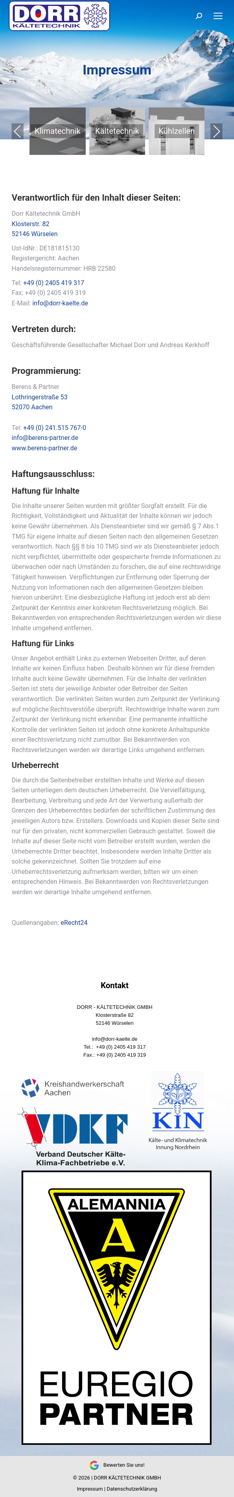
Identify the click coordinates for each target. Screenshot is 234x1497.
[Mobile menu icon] (218, 16)
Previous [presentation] (18, 131)
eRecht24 (74, 922)
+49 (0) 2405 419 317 (53, 283)
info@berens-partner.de (45, 438)
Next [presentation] (216, 131)
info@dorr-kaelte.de (60, 303)
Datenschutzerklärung (132, 1489)
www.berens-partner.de (44, 448)
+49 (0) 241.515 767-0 (54, 428)
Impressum (90, 1489)
